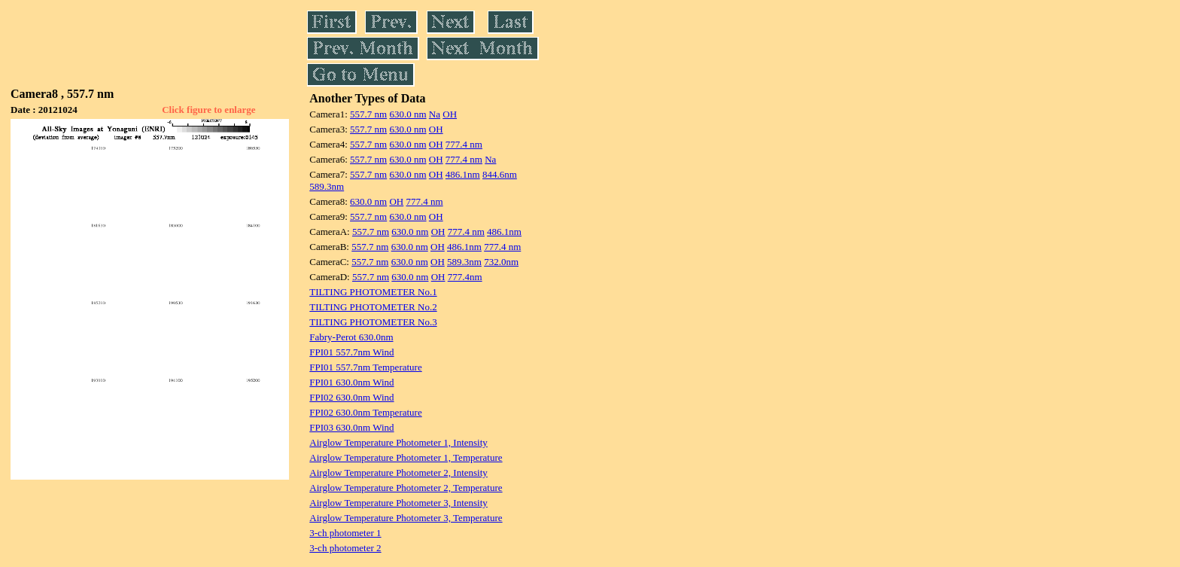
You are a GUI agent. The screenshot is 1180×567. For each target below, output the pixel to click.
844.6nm (499, 174)
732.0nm (501, 261)
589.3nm (326, 186)
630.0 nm (407, 114)
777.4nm (465, 276)
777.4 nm (464, 144)
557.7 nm (368, 114)
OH (449, 114)
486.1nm (463, 174)
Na (434, 114)
